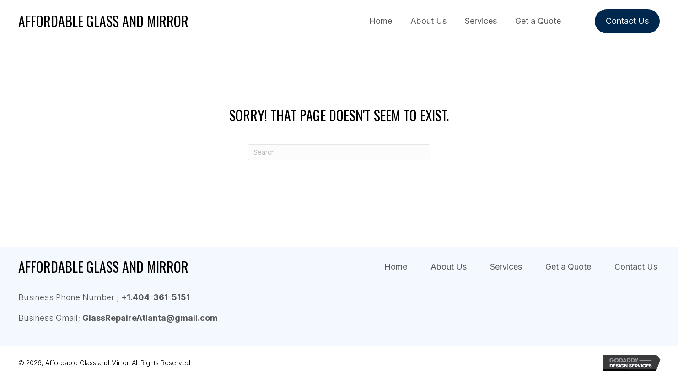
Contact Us (635, 267)
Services (506, 267)
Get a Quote (568, 267)
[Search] (339, 152)
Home (395, 267)
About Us (448, 267)
